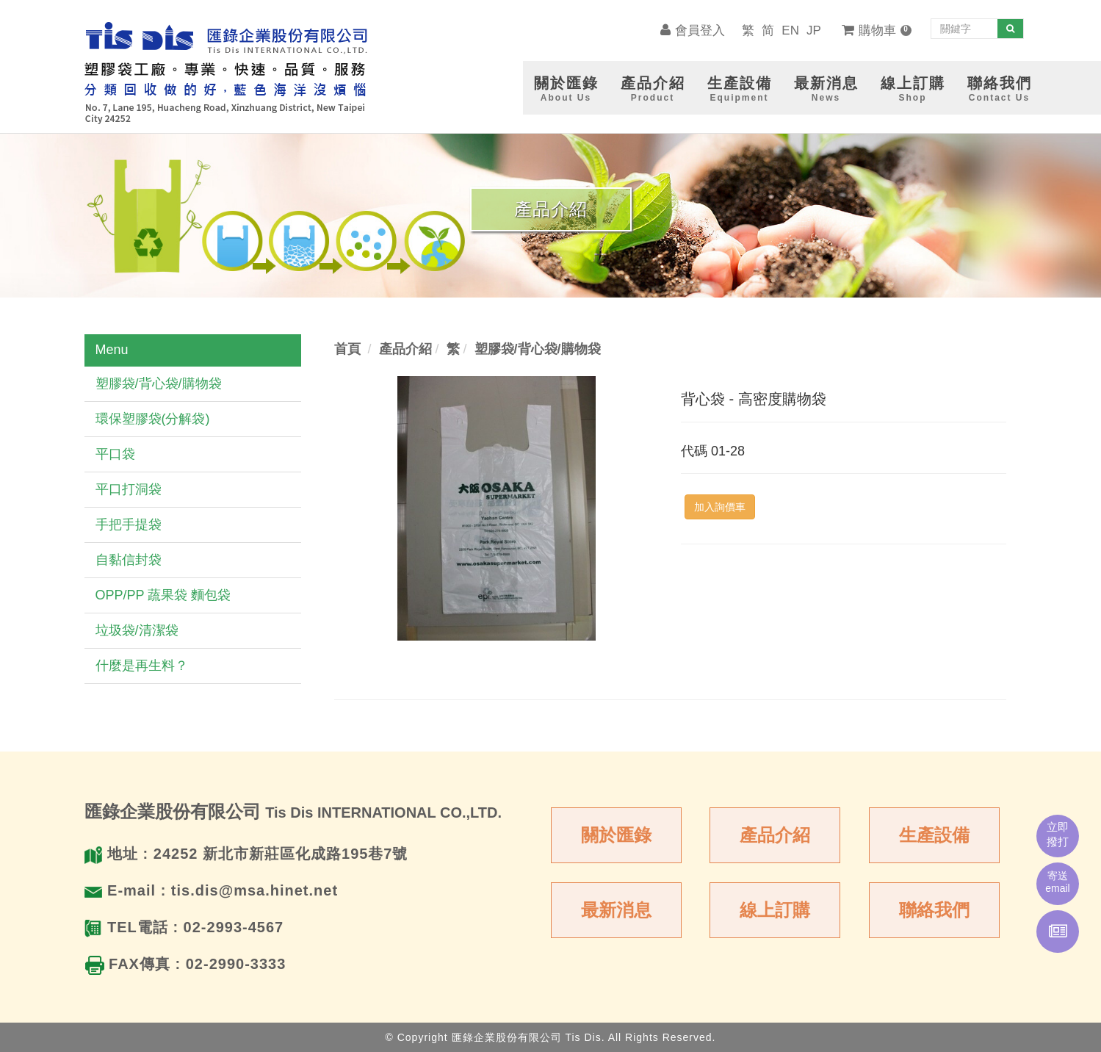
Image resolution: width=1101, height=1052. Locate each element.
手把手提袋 (128, 524)
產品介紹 (775, 835)
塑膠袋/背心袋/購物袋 (158, 383)
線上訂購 (775, 910)
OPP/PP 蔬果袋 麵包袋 (163, 595)
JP (813, 30)
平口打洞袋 (128, 489)
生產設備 (934, 835)
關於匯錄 (616, 835)
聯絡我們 (934, 910)
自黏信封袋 (128, 559)
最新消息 (616, 910)
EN (790, 30)
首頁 (347, 349)
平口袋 (115, 454)
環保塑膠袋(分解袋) (152, 418)
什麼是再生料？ (141, 665)
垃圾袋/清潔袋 (136, 630)
